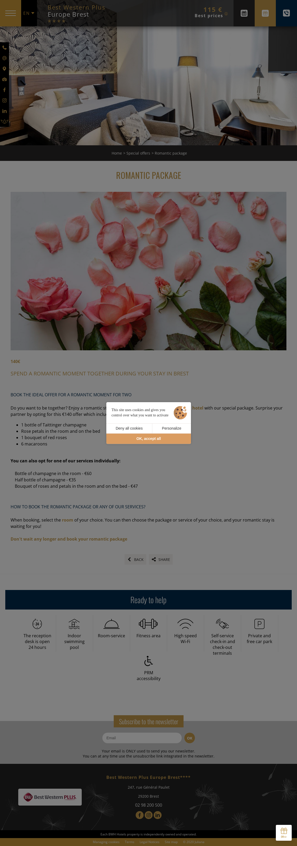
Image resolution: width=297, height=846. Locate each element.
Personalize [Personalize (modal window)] (171, 428)
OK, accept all (148, 438)
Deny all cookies (129, 428)
